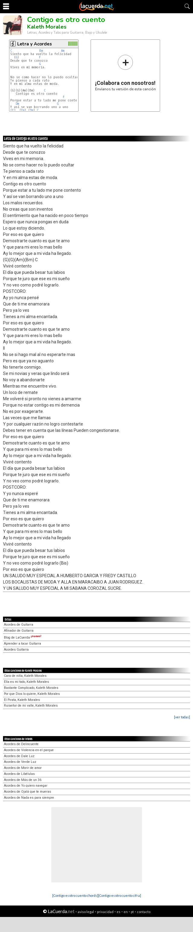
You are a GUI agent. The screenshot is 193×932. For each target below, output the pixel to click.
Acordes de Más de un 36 (22, 780)
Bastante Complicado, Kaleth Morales (31, 688)
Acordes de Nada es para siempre (29, 798)
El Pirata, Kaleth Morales (22, 700)
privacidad (105, 912)
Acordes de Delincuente (21, 744)
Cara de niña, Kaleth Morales (25, 676)
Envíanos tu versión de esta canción (125, 72)
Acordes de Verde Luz (20, 762)
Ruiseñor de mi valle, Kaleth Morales (31, 706)
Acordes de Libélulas (19, 774)
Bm (41, 51)
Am (62, 51)
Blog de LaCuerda (22, 637)
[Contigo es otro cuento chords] (75, 895)
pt (132, 912)
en (126, 912)
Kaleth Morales (46, 26)
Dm (17, 104)
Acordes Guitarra (16, 650)
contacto (143, 912)
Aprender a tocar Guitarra (22, 644)
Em (22, 110)
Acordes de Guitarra (18, 625)
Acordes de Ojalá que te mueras (27, 792)
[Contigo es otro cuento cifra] (119, 895)
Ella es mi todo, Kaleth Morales (26, 682)
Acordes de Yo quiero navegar (25, 786)
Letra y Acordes (34, 44)
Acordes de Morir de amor (23, 768)
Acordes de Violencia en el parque (29, 750)
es (119, 912)
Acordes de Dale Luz (19, 756)
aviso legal (86, 912)
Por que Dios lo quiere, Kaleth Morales (32, 694)
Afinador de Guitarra (19, 631)
